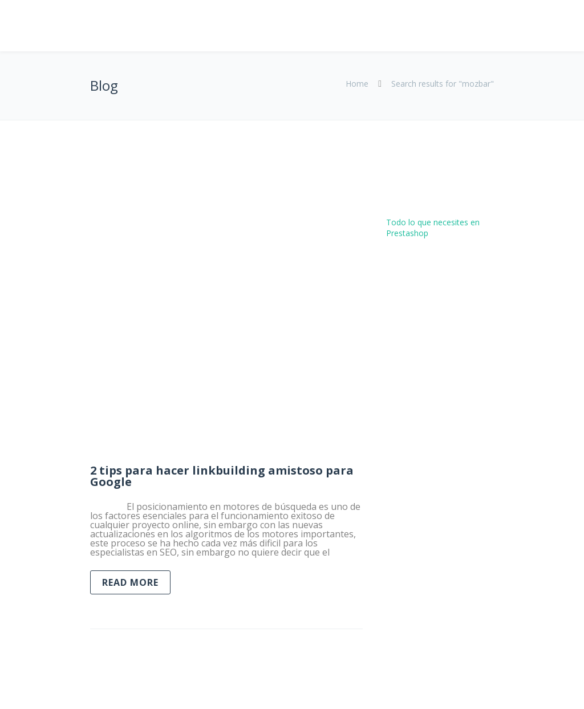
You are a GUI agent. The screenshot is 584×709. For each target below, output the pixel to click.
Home (357, 83)
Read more (130, 582)
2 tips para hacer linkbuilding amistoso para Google (222, 476)
